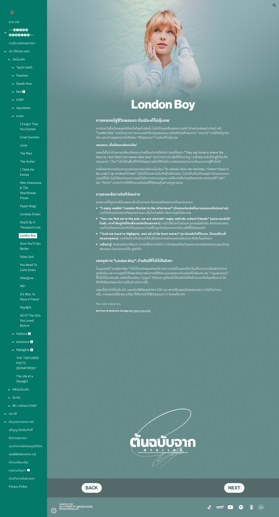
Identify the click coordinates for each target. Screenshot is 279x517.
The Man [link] (26, 153)
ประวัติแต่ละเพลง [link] (19, 51)
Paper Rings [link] (28, 206)
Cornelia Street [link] (30, 214)
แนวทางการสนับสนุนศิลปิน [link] (25, 446)
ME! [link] (22, 286)
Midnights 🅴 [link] (24, 350)
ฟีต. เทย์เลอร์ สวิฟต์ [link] (24, 405)
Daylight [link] (25, 307)
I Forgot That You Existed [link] (29, 127)
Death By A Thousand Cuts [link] (30, 225)
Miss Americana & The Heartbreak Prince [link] (30, 190)
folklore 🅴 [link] (23, 334)
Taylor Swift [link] (24, 67)
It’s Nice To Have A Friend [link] (29, 297)
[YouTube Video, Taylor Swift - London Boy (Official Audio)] (163, 357)
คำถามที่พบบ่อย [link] (18, 462)
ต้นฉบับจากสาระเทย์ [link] (21, 422)
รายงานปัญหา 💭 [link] (19, 470)
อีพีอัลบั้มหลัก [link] (20, 389)
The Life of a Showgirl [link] (24, 379)
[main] (163, 207)
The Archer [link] (27, 161)
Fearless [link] (22, 75)
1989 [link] (20, 100)
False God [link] (26, 257)
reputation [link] (23, 108)
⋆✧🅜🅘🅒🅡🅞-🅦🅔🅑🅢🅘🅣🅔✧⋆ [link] (21, 33)
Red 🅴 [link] (20, 91)
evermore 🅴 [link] (24, 342)
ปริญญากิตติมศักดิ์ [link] (21, 430)
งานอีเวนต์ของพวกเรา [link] (22, 43)
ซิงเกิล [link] (16, 397)
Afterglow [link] (26, 278)
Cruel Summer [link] (30, 137)
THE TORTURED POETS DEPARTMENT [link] (27, 363)
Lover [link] (20, 116)
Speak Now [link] (24, 83)
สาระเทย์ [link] (14, 22)
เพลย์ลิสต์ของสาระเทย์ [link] (22, 454)
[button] (274, 5)
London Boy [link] (28, 235)
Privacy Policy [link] (18, 486)
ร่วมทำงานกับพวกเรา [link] (22, 478)
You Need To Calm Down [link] (28, 268)
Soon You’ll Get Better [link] (30, 246)
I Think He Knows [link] (27, 172)
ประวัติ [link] (13, 413)
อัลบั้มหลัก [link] (18, 59)
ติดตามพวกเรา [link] (18, 438)
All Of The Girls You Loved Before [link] (30, 320)
